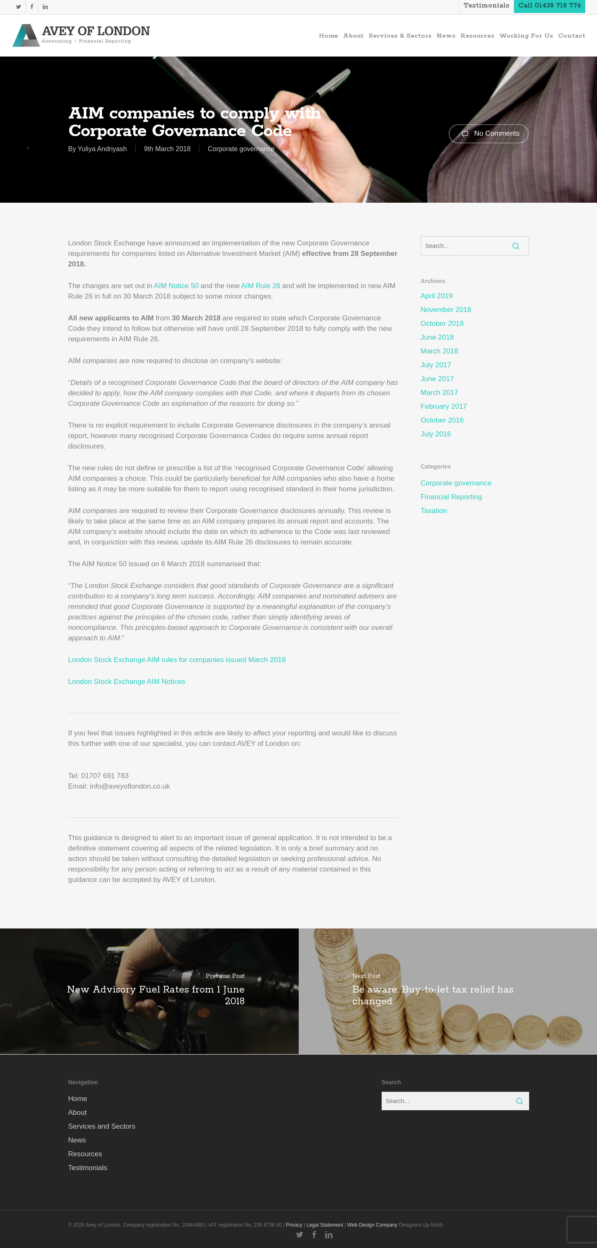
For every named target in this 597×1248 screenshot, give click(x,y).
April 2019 (437, 296)
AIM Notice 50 (176, 286)
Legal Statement (325, 1225)
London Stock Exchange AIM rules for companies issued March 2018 (177, 660)
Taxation (434, 511)
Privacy (294, 1225)
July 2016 (436, 434)
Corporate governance (241, 148)
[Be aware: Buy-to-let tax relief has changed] (448, 991)
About (77, 1112)
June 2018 (437, 337)
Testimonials (88, 1168)
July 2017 (436, 365)
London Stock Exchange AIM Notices (127, 682)
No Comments (488, 133)
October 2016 (442, 420)
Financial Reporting (451, 497)
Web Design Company (372, 1225)
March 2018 (439, 351)
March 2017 (439, 393)
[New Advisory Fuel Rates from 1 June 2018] (149, 991)
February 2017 (444, 406)
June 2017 (437, 379)
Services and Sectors (102, 1126)
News (77, 1140)
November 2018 (446, 310)
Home (77, 1099)
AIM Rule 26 (261, 286)
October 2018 (442, 323)
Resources (85, 1154)
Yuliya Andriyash (102, 148)
